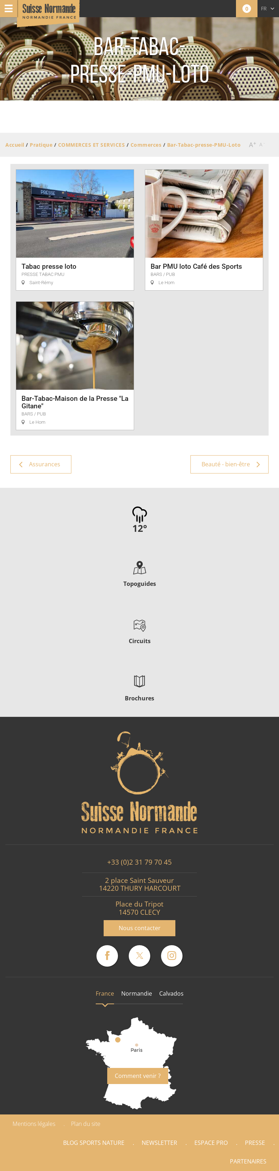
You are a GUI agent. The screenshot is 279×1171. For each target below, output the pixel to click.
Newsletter (159, 1143)
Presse (255, 1143)
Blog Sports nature (93, 1143)
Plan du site (85, 1124)
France (105, 993)
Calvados (171, 993)
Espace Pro (211, 1143)
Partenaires (248, 1161)
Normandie (136, 993)
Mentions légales (34, 1124)
